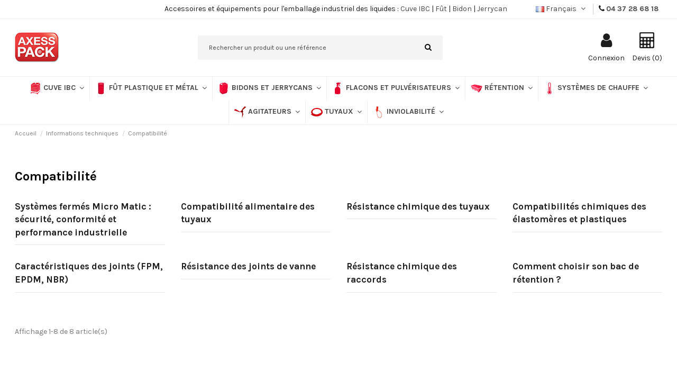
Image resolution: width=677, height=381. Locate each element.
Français (562, 8)
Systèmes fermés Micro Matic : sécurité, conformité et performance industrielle (83, 219)
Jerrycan (492, 8)
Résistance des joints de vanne (248, 266)
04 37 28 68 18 (632, 8)
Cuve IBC (415, 8)
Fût (441, 8)
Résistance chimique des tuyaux (418, 206)
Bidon (462, 8)
